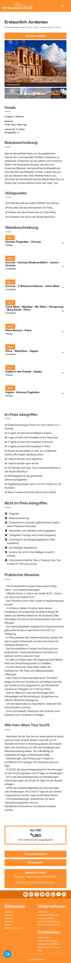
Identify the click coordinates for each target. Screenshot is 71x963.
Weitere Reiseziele (14, 928)
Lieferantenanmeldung (49, 921)
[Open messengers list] (7, 954)
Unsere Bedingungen (48, 941)
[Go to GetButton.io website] (7, 960)
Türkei (7, 924)
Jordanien (9, 912)
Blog (40, 950)
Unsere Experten (46, 918)
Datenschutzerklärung (48, 924)
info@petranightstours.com (40, 882)
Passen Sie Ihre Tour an (49, 947)
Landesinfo (35, 862)
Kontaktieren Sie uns (48, 915)
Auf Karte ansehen (35, 35)
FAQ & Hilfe (43, 937)
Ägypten (9, 915)
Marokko (9, 918)
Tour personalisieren (35, 854)
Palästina (9, 921)
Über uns (42, 912)
